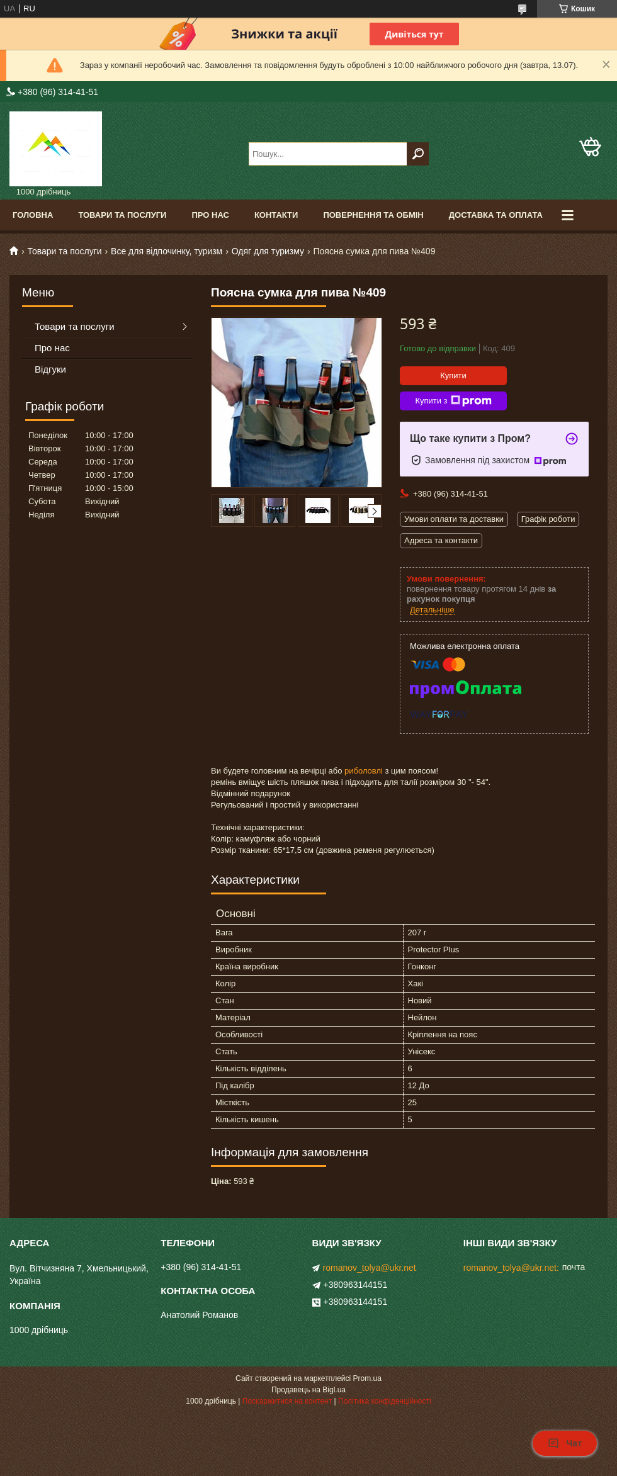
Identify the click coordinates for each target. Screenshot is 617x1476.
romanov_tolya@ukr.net (369, 1268)
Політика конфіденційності (384, 1401)
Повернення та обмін (373, 215)
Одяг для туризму (268, 251)
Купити (453, 375)
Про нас (210, 215)
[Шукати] (418, 154)
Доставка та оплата (496, 215)
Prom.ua (367, 1378)
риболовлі (363, 770)
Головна (33, 215)
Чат (565, 1443)
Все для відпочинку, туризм (166, 251)
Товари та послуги (122, 215)
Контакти (276, 215)
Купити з (453, 401)
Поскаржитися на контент (287, 1401)
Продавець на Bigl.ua (308, 1389)
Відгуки (50, 369)
